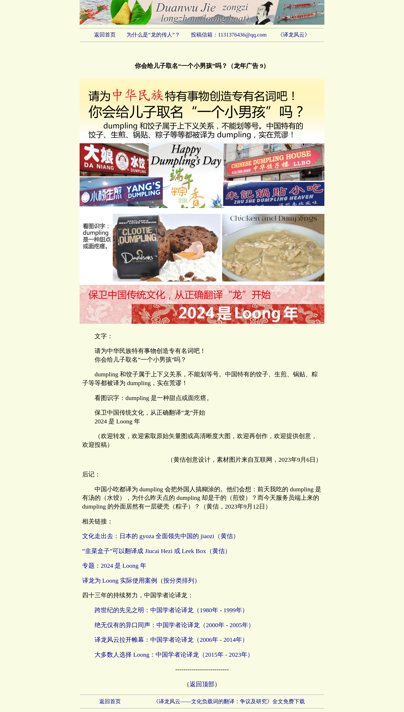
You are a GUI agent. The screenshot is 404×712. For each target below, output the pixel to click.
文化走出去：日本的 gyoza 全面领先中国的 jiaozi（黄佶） (160, 536)
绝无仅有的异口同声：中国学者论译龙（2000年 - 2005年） (174, 625)
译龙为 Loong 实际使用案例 (119, 580)
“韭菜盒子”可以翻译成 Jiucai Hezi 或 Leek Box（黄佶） (156, 551)
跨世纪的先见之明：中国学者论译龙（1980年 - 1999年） (171, 610)
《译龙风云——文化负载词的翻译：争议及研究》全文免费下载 (229, 701)
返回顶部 (202, 684)
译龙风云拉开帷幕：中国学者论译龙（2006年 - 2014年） (171, 639)
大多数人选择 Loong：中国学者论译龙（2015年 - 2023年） (174, 654)
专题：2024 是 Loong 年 (114, 565)
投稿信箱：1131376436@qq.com (229, 35)
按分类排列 (178, 580)
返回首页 (105, 35)
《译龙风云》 (293, 35)
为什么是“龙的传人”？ (153, 35)
